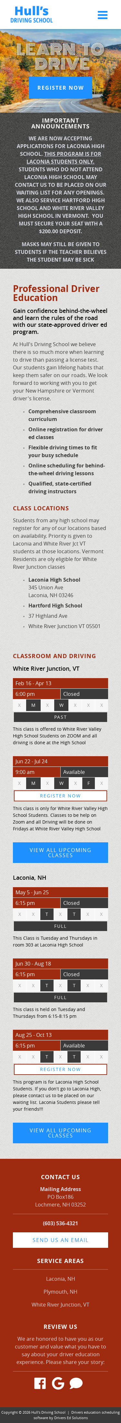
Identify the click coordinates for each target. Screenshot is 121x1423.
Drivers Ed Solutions (71, 1417)
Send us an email (61, 1240)
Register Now (60, 87)
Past (60, 717)
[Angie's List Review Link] (79, 1384)
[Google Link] (61, 1384)
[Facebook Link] (43, 1384)
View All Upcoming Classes (61, 853)
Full (60, 926)
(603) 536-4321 (60, 1223)
